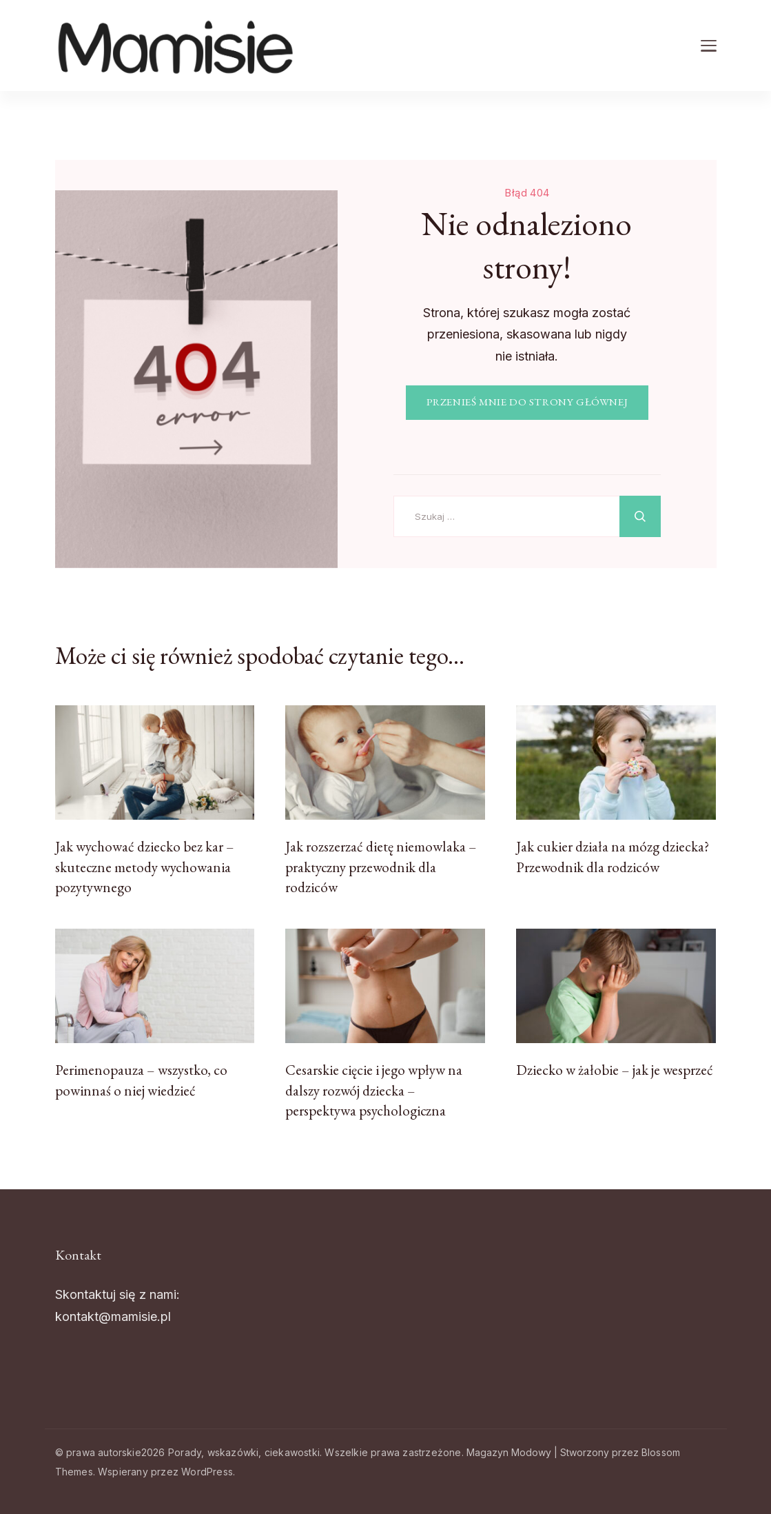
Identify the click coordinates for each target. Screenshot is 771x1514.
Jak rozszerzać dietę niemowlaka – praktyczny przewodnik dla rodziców (381, 866)
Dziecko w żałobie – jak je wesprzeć (614, 1069)
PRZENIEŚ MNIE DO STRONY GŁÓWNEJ (527, 402)
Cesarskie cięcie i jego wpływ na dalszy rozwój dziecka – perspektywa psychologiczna (373, 1090)
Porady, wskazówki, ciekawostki (244, 1452)
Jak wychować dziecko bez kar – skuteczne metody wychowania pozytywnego (144, 866)
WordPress (207, 1471)
